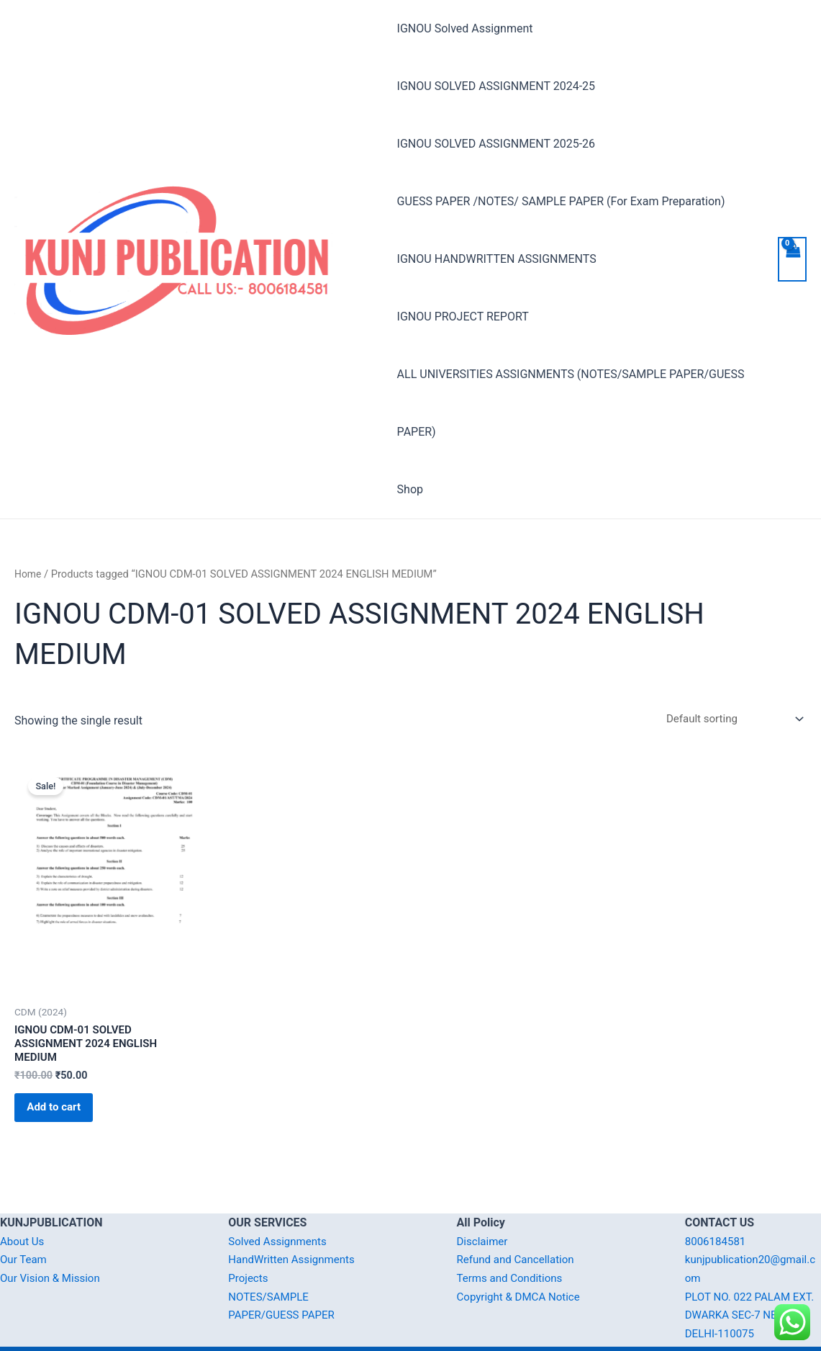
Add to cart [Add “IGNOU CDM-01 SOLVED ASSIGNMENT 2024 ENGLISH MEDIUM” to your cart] (65, 1059)
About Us (23, 1198)
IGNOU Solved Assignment (465, 28)
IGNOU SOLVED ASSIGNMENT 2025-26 (496, 144)
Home (28, 516)
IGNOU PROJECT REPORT (685, 259)
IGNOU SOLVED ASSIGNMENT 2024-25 (496, 86)
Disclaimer (484, 1198)
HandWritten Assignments (295, 1217)
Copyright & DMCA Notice (522, 1253)
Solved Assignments (280, 1198)
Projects (249, 1235)
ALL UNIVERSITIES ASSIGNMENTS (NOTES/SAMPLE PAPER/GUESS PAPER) (571, 345)
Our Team (25, 1217)
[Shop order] (727, 662)
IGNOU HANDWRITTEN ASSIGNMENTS (497, 259)
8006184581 (717, 1198)
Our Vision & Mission (53, 1235)
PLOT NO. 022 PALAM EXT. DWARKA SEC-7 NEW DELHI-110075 (751, 1272)
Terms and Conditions (513, 1235)
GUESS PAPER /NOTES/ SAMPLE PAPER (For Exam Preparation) (561, 201)
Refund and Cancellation (519, 1217)
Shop (410, 432)
